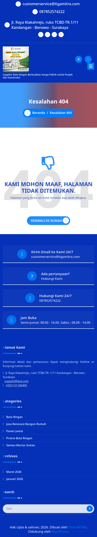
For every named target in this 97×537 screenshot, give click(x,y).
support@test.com (17, 405)
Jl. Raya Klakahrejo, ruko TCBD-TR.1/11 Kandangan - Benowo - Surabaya (44, 24)
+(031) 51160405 (16, 409)
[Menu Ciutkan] (90, 66)
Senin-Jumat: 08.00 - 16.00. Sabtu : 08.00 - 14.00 (55, 332)
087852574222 (52, 11)
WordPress (60, 531)
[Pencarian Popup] (78, 59)
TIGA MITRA (77, 527)
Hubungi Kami (51, 288)
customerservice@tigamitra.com (51, 3)
